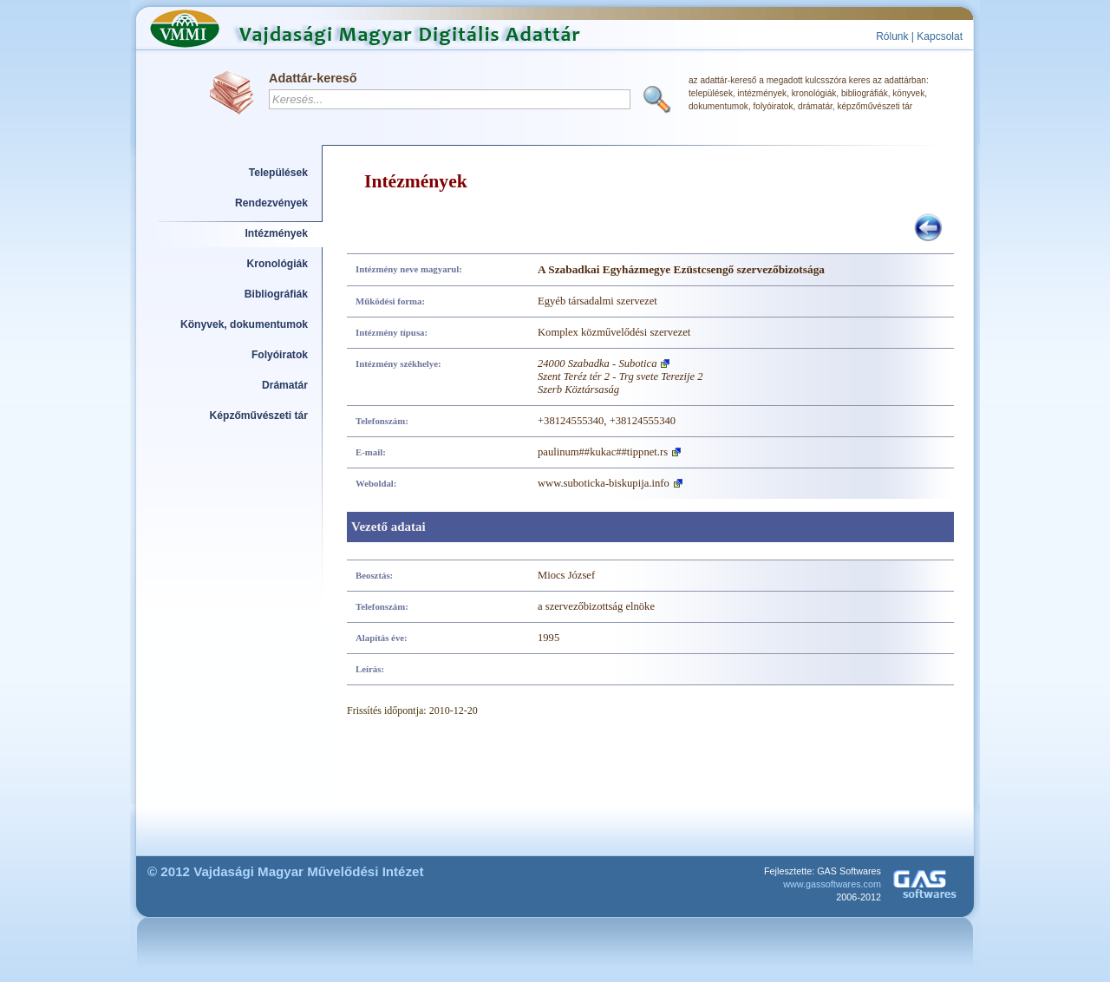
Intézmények (277, 233)
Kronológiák (277, 264)
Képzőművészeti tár (259, 415)
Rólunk (892, 36)
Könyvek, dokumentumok (244, 324)
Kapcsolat (940, 36)
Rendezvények (271, 203)
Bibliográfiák (276, 294)
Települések (278, 173)
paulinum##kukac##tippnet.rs (603, 452)
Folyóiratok (279, 355)
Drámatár (285, 385)
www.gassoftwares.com (832, 884)
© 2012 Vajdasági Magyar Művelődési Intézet (285, 871)
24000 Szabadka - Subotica (597, 363)
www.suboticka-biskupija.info (603, 483)
